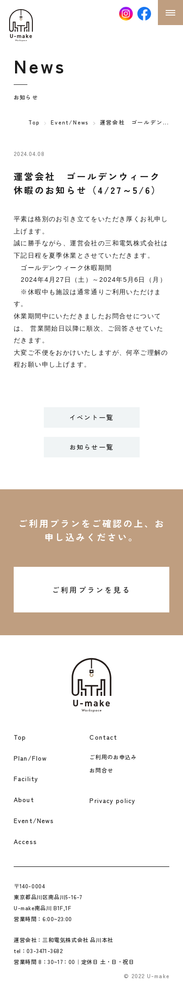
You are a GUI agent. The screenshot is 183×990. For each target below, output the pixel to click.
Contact (103, 736)
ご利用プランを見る (91, 589)
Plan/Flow (30, 757)
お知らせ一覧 (91, 446)
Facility (26, 778)
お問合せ (101, 770)
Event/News (70, 122)
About (24, 799)
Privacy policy (112, 800)
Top (33, 122)
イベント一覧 (91, 417)
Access (25, 841)
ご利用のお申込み (113, 757)
